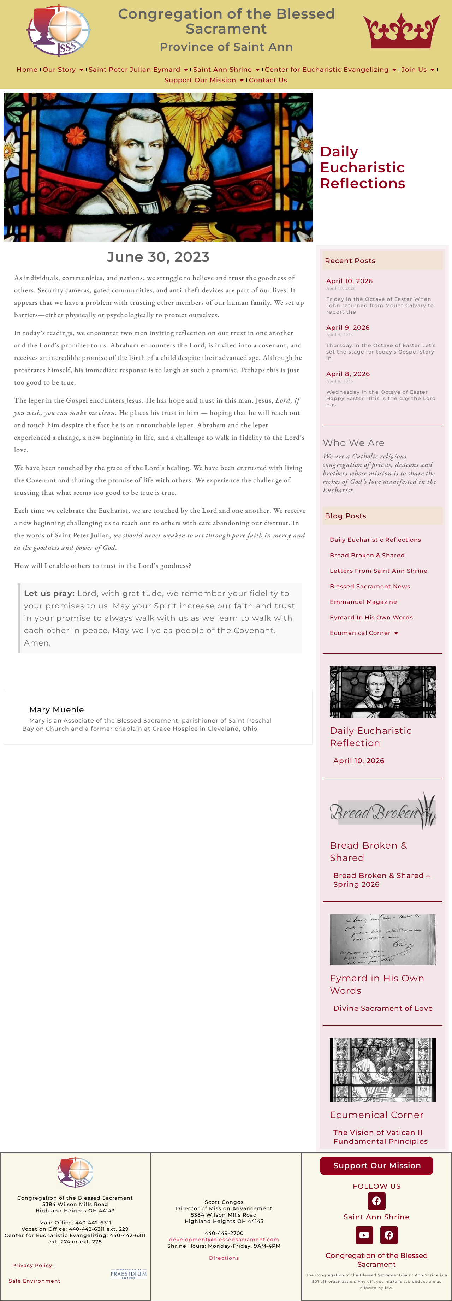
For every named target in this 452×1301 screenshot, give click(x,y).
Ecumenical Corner (364, 633)
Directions (224, 1258)
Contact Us (268, 80)
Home (27, 69)
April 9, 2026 (348, 328)
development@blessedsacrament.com (224, 1239)
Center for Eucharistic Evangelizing (331, 69)
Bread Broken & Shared (367, 555)
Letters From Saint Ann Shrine (379, 571)
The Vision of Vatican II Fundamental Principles (380, 1137)
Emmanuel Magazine (363, 602)
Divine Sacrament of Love (383, 1008)
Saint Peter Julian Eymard (138, 69)
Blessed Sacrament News (370, 586)
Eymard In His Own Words (371, 617)
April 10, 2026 (349, 281)
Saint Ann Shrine (226, 69)
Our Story (63, 69)
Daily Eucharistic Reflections (375, 539)
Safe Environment (35, 1281)
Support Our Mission (204, 80)
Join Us (418, 69)
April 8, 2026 (348, 374)
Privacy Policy (32, 1265)
